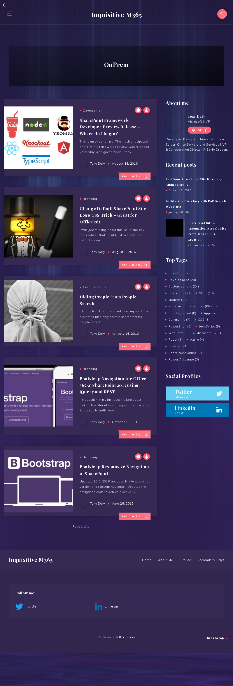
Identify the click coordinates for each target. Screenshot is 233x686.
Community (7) (179, 320)
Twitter (26, 640)
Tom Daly (196, 116)
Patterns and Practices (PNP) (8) (193, 306)
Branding (90, 206)
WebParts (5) (178, 333)
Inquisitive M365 (116, 14)
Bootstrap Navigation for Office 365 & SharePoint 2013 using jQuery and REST (113, 405)
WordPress (127, 670)
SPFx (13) (206, 293)
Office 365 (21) (179, 293)
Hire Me (185, 593)
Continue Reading (134, 182)
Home (146, 593)
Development (93, 110)
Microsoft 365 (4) (209, 333)
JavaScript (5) (209, 326)
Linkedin (77, 640)
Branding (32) (179, 273)
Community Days (211, 593)
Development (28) (182, 280)
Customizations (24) (183, 287)
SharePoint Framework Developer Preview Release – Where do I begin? (112, 126)
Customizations (95, 301)
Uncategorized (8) (182, 313)
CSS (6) (204, 320)
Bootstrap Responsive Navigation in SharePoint (108, 495)
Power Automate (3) (183, 360)
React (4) (175, 340)
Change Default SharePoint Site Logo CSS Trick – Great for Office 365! (111, 222)
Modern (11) (177, 300)
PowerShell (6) (179, 326)
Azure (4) (197, 340)
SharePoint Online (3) (185, 353)
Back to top (218, 670)
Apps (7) (210, 313)
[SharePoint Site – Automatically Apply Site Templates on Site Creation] (174, 228)
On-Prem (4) (177, 346)
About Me (165, 593)
